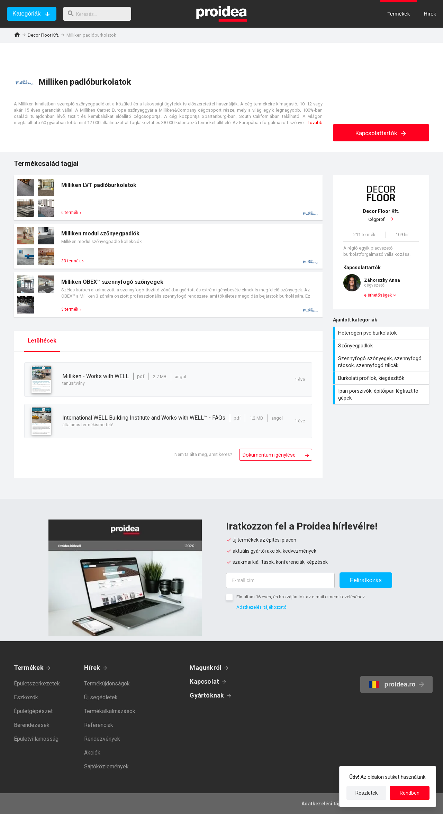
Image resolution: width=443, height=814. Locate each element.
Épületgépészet (33, 711)
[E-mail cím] (280, 580)
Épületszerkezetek (37, 683)
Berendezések (31, 725)
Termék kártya (168, 197)
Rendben (409, 793)
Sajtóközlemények (106, 766)
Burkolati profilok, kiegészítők (382, 378)
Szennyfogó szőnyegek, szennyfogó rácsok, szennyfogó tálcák (382, 362)
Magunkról (206, 667)
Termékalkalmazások (109, 711)
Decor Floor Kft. (43, 35)
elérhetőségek (378, 295)
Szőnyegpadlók (382, 345)
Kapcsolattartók (381, 133)
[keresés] (99, 14)
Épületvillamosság (36, 739)
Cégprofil (381, 215)
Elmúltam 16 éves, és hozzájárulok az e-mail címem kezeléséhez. (301, 596)
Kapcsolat (204, 681)
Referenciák (98, 725)
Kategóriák (26, 13)
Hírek (92, 667)
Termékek (29, 667)
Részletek (366, 793)
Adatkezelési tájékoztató (261, 607)
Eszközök (26, 697)
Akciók (92, 752)
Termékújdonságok (107, 683)
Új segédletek (101, 697)
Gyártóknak (207, 695)
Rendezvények (102, 739)
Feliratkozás (366, 580)
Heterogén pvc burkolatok (382, 333)
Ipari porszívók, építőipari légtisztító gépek (382, 394)
